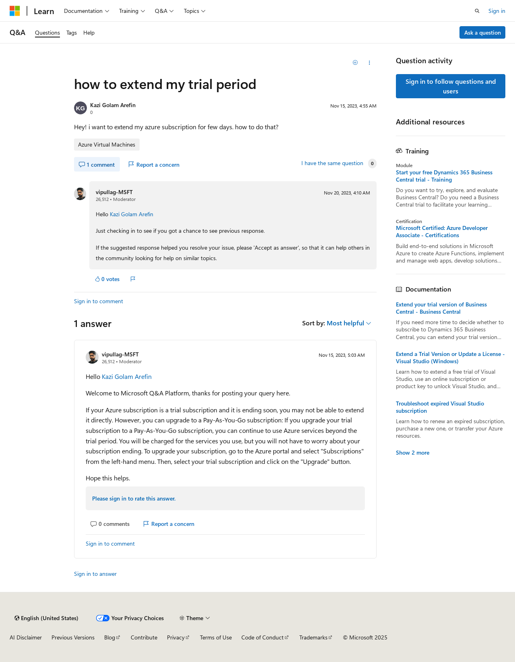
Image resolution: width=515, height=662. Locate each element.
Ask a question (482, 32)
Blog (109, 637)
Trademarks (313, 637)
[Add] (355, 62)
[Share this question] (370, 62)
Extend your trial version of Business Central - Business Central (441, 308)
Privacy (176, 637)
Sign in (496, 10)
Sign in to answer (95, 573)
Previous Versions (73, 637)
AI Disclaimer (26, 637)
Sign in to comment (98, 301)
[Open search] (477, 11)
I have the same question (332, 163)
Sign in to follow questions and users (451, 86)
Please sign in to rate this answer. (133, 498)
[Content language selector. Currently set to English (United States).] (46, 618)
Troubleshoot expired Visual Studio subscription (440, 407)
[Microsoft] (15, 11)
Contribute (144, 637)
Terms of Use (216, 637)
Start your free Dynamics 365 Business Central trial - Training (444, 176)
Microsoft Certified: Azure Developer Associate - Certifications (442, 231)
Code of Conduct (262, 637)
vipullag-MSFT (114, 192)
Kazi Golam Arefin (113, 105)
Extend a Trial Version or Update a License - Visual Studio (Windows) (450, 357)
